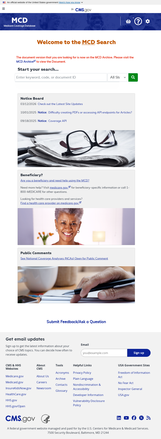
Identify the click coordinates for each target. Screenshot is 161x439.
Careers (42, 382)
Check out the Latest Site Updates (60, 104)
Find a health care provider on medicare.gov (50, 203)
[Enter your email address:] (104, 353)
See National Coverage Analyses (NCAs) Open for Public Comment (64, 258)
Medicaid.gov (14, 382)
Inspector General (130, 389)
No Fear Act (125, 383)
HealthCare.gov (16, 394)
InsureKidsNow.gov (18, 388)
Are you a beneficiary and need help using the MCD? (54, 180)
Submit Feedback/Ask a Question (76, 322)
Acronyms (62, 373)
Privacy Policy (82, 373)
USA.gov (123, 395)
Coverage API (52, 121)
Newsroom (44, 388)
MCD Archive (26, 61)
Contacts (61, 385)
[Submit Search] (133, 77)
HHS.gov (11, 400)
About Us (43, 376)
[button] (138, 21)
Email (85, 345)
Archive (60, 379)
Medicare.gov (14, 376)
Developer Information (88, 395)
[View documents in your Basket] (129, 22)
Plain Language (83, 379)
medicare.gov (60, 187)
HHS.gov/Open (15, 406)
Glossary (61, 391)
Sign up (139, 353)
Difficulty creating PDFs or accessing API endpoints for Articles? (85, 112)
